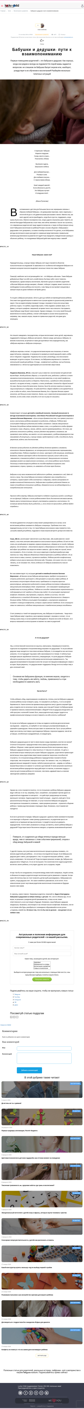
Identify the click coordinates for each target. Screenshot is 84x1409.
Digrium (32, 1406)
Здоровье (42, 962)
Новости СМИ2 (5, 1025)
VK (15, 1002)
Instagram (17, 1000)
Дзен (16, 1005)
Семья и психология (42, 968)
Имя (3, 1048)
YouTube (17, 997)
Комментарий (7, 1054)
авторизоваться (68, 37)
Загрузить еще (42, 1355)
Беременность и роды (42, 964)
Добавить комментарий (29, 1070)
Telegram (17, 994)
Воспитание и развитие (42, 966)
